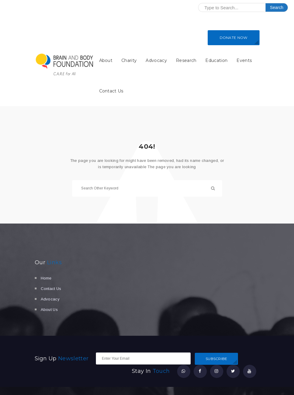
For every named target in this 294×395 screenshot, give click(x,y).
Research (186, 60)
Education (216, 60)
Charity (129, 60)
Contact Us (111, 91)
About (106, 60)
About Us (49, 309)
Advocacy (156, 60)
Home (46, 278)
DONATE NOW (234, 37)
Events (244, 60)
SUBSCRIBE (216, 358)
